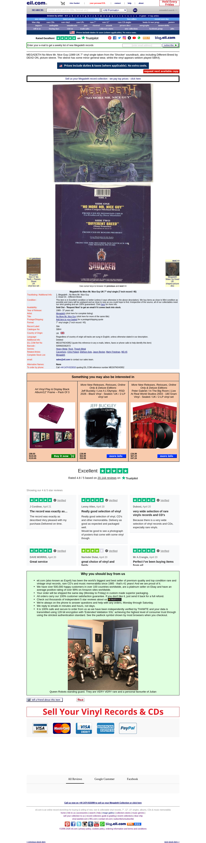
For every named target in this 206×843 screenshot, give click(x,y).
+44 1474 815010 (68, 367)
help (129, 3)
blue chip (36, 22)
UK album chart (102, 19)
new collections (131, 29)
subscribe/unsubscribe (124, 819)
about (141, 3)
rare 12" (105, 22)
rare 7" (93, 22)
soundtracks (72, 25)
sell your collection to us (74, 816)
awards (109, 25)
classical (96, 25)
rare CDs (50, 22)
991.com (93, 819)
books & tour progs (151, 22)
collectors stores (106, 29)
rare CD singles (124, 22)
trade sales (84, 29)
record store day (162, 19)
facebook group (156, 29)
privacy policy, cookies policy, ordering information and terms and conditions (112, 829)
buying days (54, 29)
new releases (40, 19)
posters (171, 22)
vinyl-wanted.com (80, 819)
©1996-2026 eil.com (68, 829)
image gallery (108, 813)
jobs (172, 29)
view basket (75, 3)
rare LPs (80, 22)
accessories (82, 813)
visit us (70, 29)
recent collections (125, 816)
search (92, 813)
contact (117, 3)
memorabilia (163, 25)
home (63, 813)
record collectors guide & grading (101, 816)
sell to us (37, 29)
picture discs (125, 25)
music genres (138, 813)
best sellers (131, 19)
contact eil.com (105, 819)
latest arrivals (69, 19)
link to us (71, 813)
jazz (85, 25)
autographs (144, 25)
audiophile (53, 25)
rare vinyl (65, 22)
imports (38, 25)
